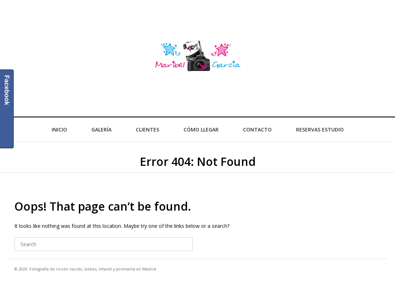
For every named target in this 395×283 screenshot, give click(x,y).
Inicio (59, 129)
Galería (101, 129)
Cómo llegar (201, 129)
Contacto (257, 129)
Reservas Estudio (320, 129)
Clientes (147, 129)
